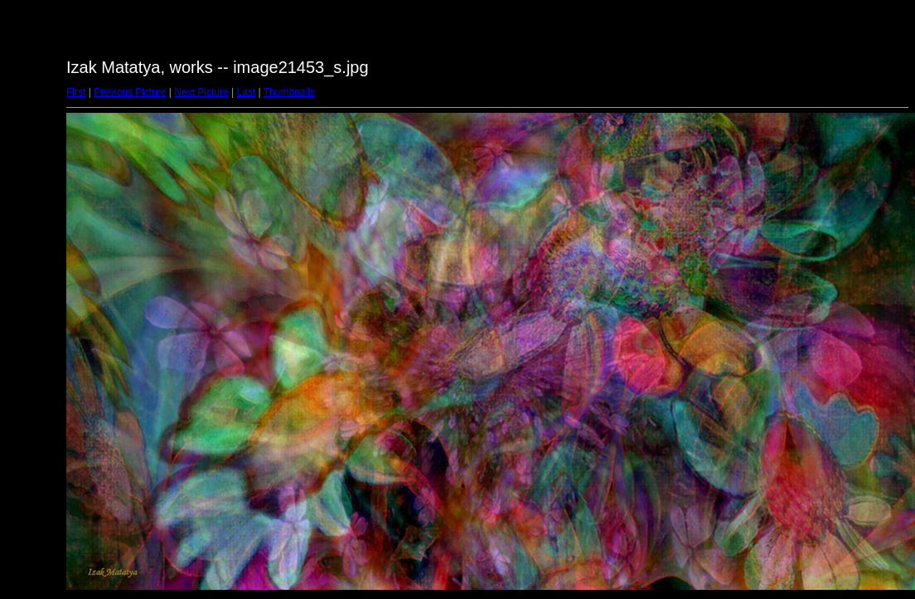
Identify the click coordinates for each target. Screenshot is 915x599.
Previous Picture (130, 92)
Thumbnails (289, 92)
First (75, 92)
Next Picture (201, 92)
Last (245, 92)
